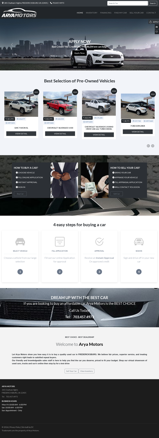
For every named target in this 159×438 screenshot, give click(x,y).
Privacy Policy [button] (15, 427)
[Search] (127, 3)
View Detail (21, 133)
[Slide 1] (75, 67)
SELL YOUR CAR (137, 12)
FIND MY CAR (120, 12)
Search (153, 3)
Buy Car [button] (20, 194)
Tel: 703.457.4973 (79, 317)
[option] (21, 114)
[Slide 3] (84, 67)
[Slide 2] (79, 67)
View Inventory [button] (86, 371)
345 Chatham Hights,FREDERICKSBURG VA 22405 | (25, 3)
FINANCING (105, 12)
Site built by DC (28, 427)
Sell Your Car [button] (71, 371)
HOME (80, 12)
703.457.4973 (58, 3)
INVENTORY (91, 12)
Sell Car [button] (117, 194)
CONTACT (151, 12)
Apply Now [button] (79, 53)
